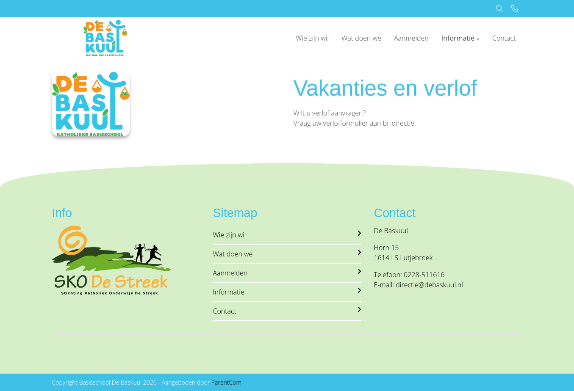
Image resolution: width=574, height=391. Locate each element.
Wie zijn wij (312, 38)
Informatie (457, 38)
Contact (504, 38)
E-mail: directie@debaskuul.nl (418, 284)
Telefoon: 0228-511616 (409, 274)
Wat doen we (361, 38)
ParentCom (226, 382)
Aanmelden (411, 38)
